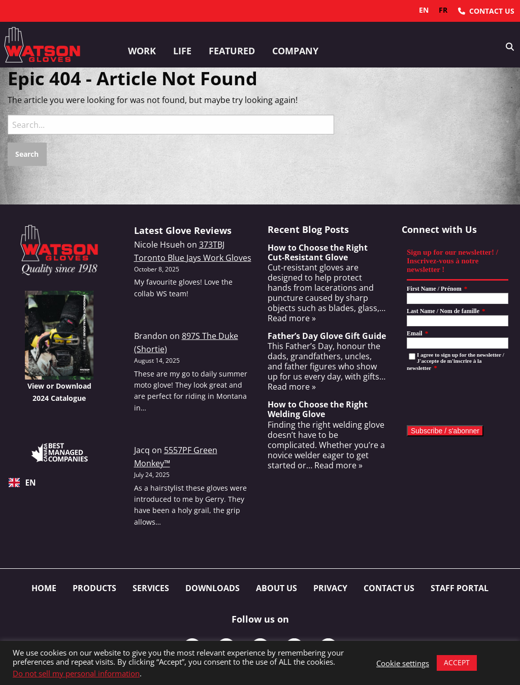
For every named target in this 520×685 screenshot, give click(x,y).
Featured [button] (232, 51)
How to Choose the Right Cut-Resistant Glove (318, 252)
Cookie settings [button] (402, 663)
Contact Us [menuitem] (389, 588)
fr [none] (443, 10)
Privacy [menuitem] (330, 588)
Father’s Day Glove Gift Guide (327, 335)
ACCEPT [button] (457, 662)
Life (182, 51)
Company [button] (295, 51)
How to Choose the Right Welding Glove (318, 409)
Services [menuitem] (151, 588)
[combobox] (59, 482)
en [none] (424, 10)
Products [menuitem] (94, 588)
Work (142, 51)
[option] (443, 10)
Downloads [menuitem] (212, 588)
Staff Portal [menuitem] (460, 588)
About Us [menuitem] (276, 588)
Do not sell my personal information (76, 673)
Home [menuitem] (43, 588)
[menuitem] (486, 11)
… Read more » (334, 465)
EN (22, 482)
